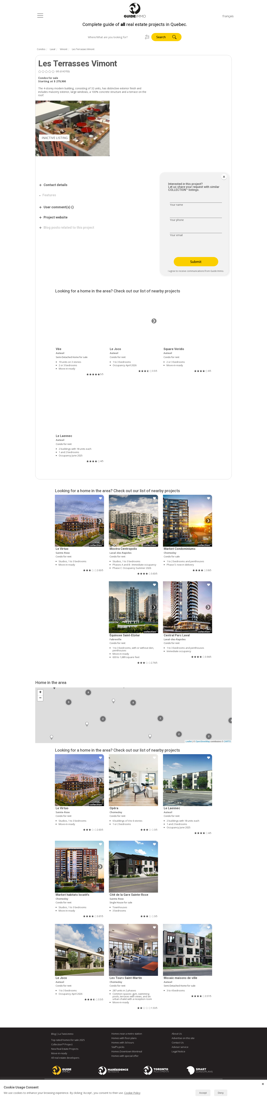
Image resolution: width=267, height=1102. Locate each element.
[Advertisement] (94, 167)
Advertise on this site (183, 1038)
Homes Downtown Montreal (126, 1052)
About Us (177, 1034)
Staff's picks (117, 1047)
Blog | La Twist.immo (62, 1034)
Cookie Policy (132, 1093)
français (228, 16)
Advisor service (180, 1047)
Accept (203, 1092)
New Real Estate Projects (64, 1049)
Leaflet (189, 742)
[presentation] (193, 247)
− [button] (40, 699)
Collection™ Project (61, 1045)
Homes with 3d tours (122, 1043)
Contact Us (178, 1043)
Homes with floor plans (123, 1038)
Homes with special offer (125, 1056)
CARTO (227, 742)
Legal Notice (178, 1052)
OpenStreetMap (202, 742)
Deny (221, 1092)
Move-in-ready (59, 1054)
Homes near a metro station (126, 1034)
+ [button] (40, 693)
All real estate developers (65, 1058)
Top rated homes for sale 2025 (68, 1040)
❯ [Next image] (154, 322)
